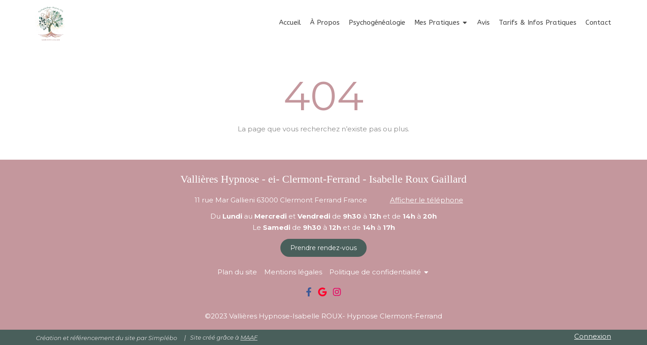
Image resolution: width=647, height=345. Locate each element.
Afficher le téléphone (426, 200)
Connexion (592, 336)
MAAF (248, 337)
